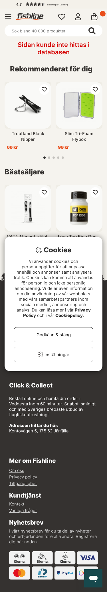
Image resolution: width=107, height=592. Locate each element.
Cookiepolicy (69, 315)
